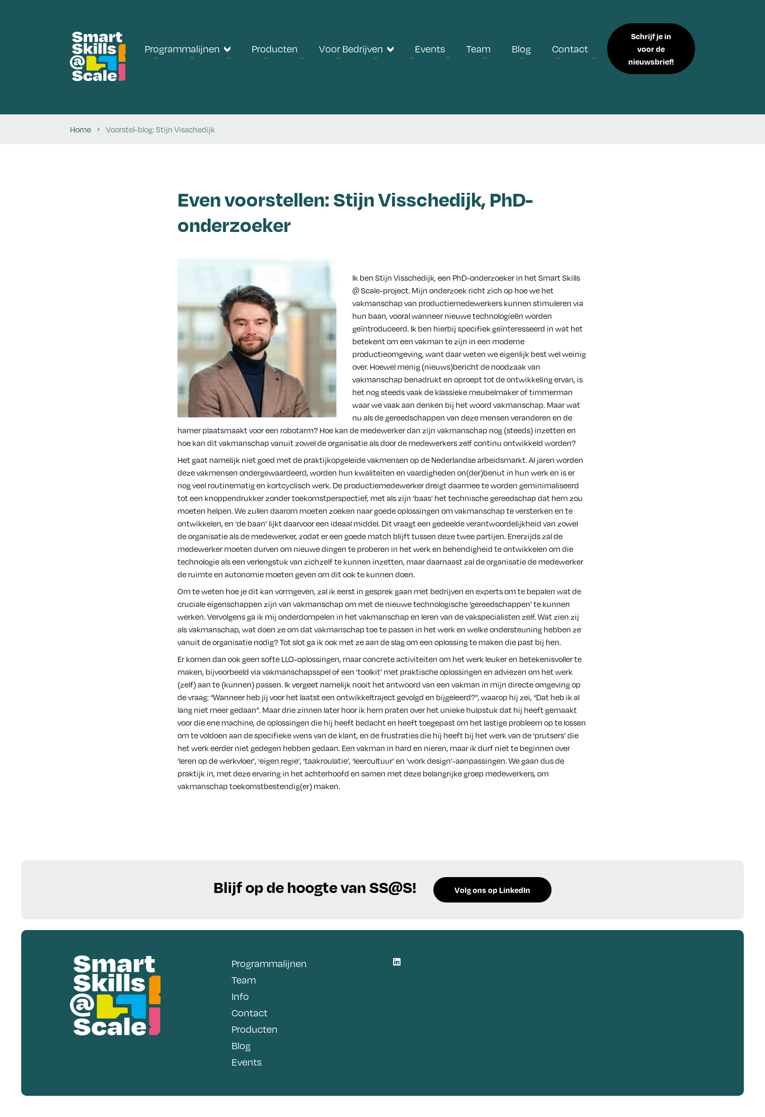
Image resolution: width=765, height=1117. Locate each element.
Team (244, 979)
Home (80, 129)
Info (240, 996)
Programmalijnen (269, 963)
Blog (241, 1045)
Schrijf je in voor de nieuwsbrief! (651, 48)
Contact (250, 1012)
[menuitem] (187, 49)
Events (247, 1061)
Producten (255, 1028)
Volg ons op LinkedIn (492, 890)
